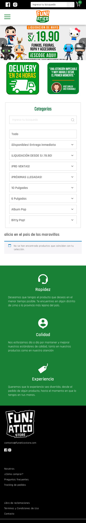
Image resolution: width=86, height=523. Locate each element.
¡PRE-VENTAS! (20, 166)
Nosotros (9, 469)
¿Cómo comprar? (13, 474)
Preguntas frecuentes (16, 479)
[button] (83, 42)
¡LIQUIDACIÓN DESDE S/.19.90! (31, 155)
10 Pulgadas (19, 188)
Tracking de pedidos (15, 485)
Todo (14, 134)
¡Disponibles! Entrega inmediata (33, 145)
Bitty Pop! (18, 220)
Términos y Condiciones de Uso (21, 508)
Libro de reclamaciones (17, 503)
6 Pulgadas (19, 198)
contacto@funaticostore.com (20, 443)
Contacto (9, 514)
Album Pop (18, 209)
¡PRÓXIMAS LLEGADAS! (26, 177)
